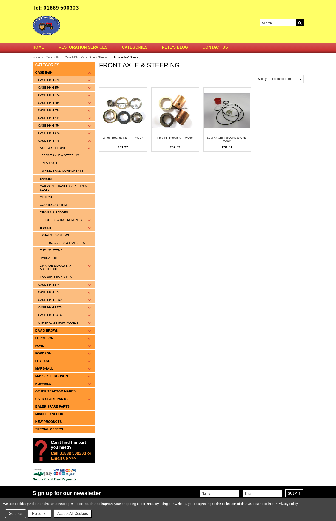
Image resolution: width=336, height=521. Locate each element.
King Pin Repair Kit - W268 (175, 137)
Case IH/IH (52, 57)
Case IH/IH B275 (50, 307)
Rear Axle (50, 163)
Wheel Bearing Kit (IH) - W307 (123, 137)
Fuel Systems (51, 250)
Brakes (46, 178)
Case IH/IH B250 (50, 300)
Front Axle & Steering (60, 155)
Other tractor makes (55, 391)
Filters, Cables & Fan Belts (62, 243)
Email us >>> (63, 458)
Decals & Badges (54, 212)
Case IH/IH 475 (74, 57)
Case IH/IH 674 (49, 292)
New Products (48, 421)
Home (36, 57)
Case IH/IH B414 (50, 315)
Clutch (46, 197)
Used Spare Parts (51, 399)
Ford (40, 346)
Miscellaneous (49, 414)
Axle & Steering (98, 57)
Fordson (43, 353)
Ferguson (44, 338)
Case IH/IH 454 (49, 125)
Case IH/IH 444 (49, 118)
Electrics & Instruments (61, 220)
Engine (45, 227)
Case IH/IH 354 (49, 87)
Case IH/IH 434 (49, 110)
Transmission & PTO (56, 276)
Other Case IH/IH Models (58, 322)
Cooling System (53, 205)
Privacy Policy (288, 503)
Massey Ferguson (51, 376)
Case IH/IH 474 (49, 133)
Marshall (44, 368)
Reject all (39, 513)
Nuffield (43, 384)
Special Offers (49, 429)
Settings (15, 513)
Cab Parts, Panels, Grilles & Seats (63, 187)
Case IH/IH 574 (49, 284)
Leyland (43, 361)
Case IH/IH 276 (49, 80)
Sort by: (262, 79)
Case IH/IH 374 (49, 95)
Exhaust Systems (54, 235)
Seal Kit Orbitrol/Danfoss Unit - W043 (227, 139)
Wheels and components (63, 170)
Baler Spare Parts (52, 406)
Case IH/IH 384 (49, 102)
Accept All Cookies (72, 513)
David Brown (47, 330)
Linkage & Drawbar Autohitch (56, 267)
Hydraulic (48, 258)
